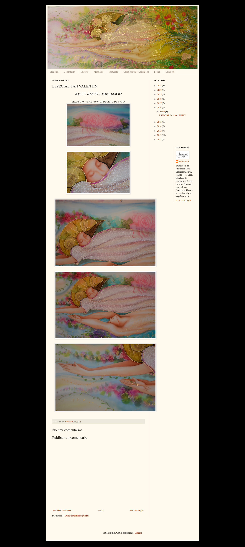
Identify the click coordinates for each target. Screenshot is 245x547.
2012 (159, 135)
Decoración (69, 71)
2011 (159, 139)
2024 (159, 85)
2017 (159, 103)
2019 (159, 94)
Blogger (138, 533)
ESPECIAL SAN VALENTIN (172, 115)
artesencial (184, 161)
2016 (159, 108)
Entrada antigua (137, 510)
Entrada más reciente (62, 510)
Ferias (157, 71)
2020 (159, 90)
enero (162, 111)
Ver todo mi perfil (183, 200)
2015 (159, 122)
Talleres (84, 71)
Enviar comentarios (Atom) (77, 516)
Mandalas (98, 71)
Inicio (100, 510)
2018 (159, 99)
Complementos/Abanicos (136, 71)
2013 (159, 131)
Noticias (54, 71)
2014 (159, 126)
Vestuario (113, 71)
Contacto (170, 71)
